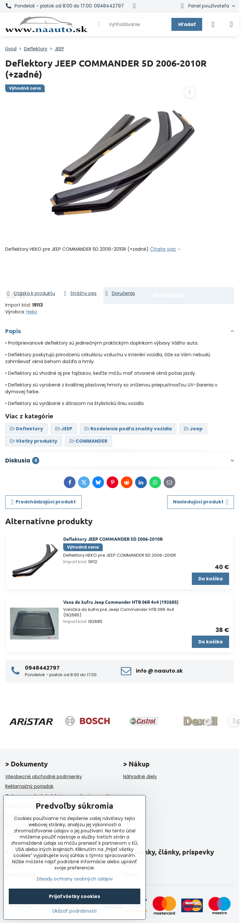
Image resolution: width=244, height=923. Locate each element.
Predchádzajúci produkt (43, 502)
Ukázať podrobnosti (74, 911)
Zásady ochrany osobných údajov (74, 879)
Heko (31, 312)
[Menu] (231, 24)
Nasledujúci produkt (200, 502)
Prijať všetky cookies (74, 896)
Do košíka (168, 271)
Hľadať (186, 24)
